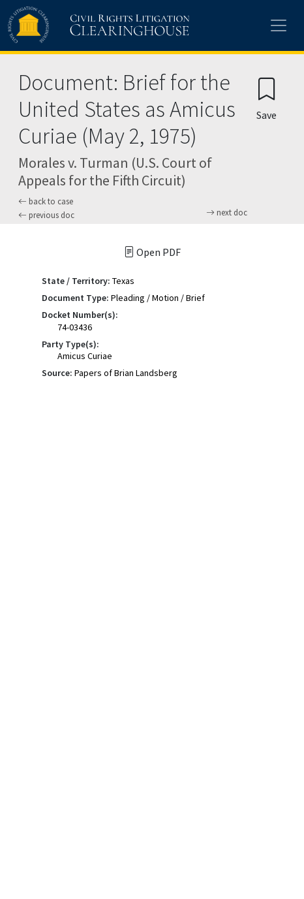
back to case (45, 201)
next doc (226, 213)
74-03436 (74, 327)
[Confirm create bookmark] (266, 98)
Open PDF (152, 252)
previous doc (46, 215)
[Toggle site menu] (278, 25)
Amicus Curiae (84, 356)
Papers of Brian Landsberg (125, 373)
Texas (123, 281)
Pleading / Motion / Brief (158, 298)
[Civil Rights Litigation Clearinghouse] (73, 25)
